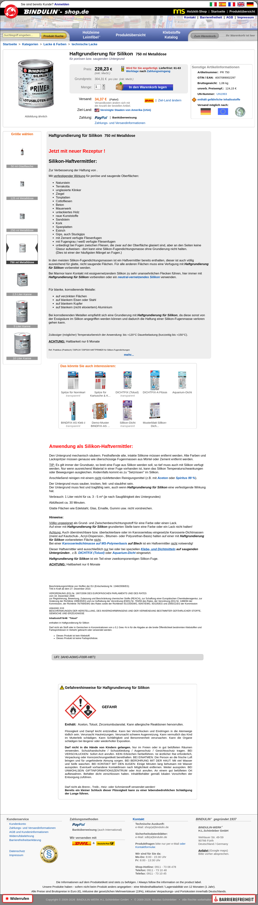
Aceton (162, 478)
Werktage (132, 71)
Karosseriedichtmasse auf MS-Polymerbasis (94, 543)
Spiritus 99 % (185, 478)
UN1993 (221, 93)
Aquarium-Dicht (124, 553)
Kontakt (190, 17)
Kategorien (30, 44)
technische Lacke (84, 44)
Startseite (10, 44)
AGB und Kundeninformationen (28, 831)
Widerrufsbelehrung (21, 835)
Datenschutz (17, 851)
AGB (229, 17)
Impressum (245, 17)
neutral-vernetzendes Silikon (139, 277)
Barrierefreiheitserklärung (25, 840)
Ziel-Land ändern (169, 100)
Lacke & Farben (55, 44)
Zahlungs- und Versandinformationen (120, 123)
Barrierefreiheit (211, 17)
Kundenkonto (17, 823)
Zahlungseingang (158, 71)
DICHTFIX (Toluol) (91, 553)
